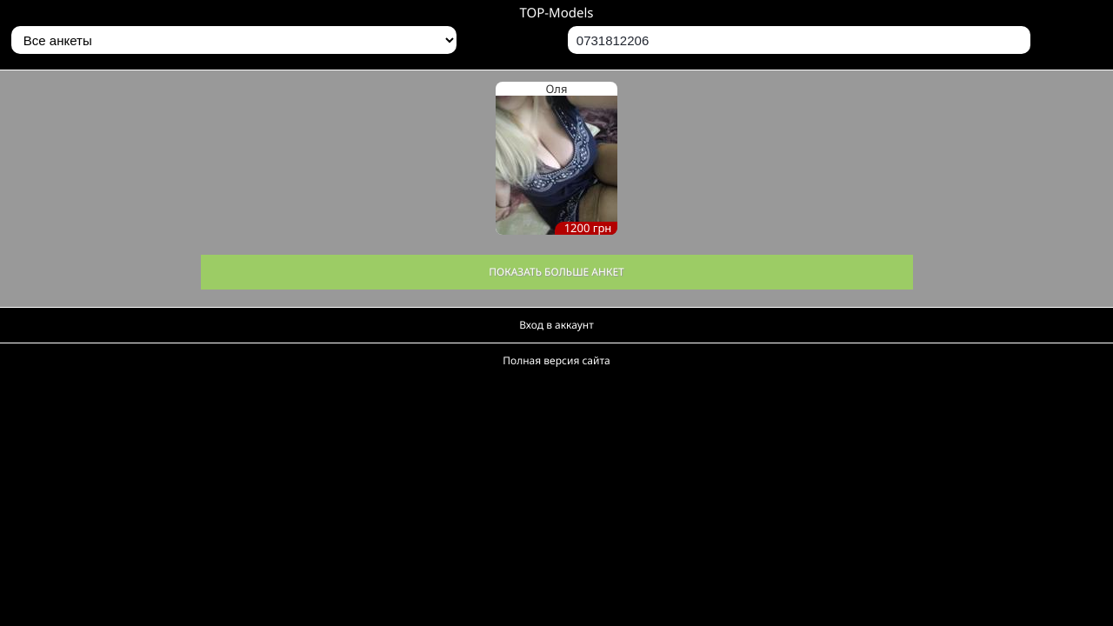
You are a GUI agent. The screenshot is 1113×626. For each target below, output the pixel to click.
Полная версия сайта (556, 360)
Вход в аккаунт (556, 324)
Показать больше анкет (556, 271)
